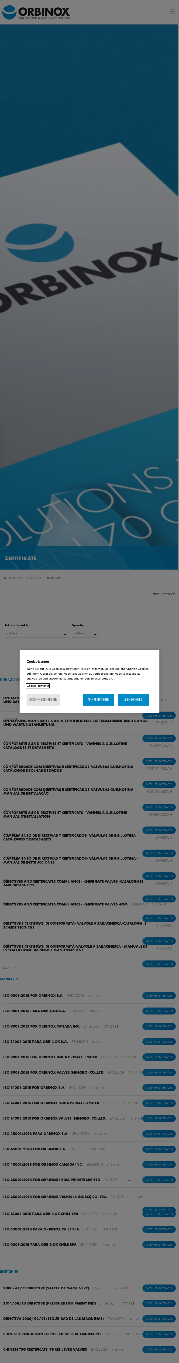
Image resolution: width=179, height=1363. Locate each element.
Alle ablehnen (133, 700)
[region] (89, 681)
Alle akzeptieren (98, 700)
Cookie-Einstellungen (43, 700)
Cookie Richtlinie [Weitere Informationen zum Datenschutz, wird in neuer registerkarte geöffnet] (38, 686)
